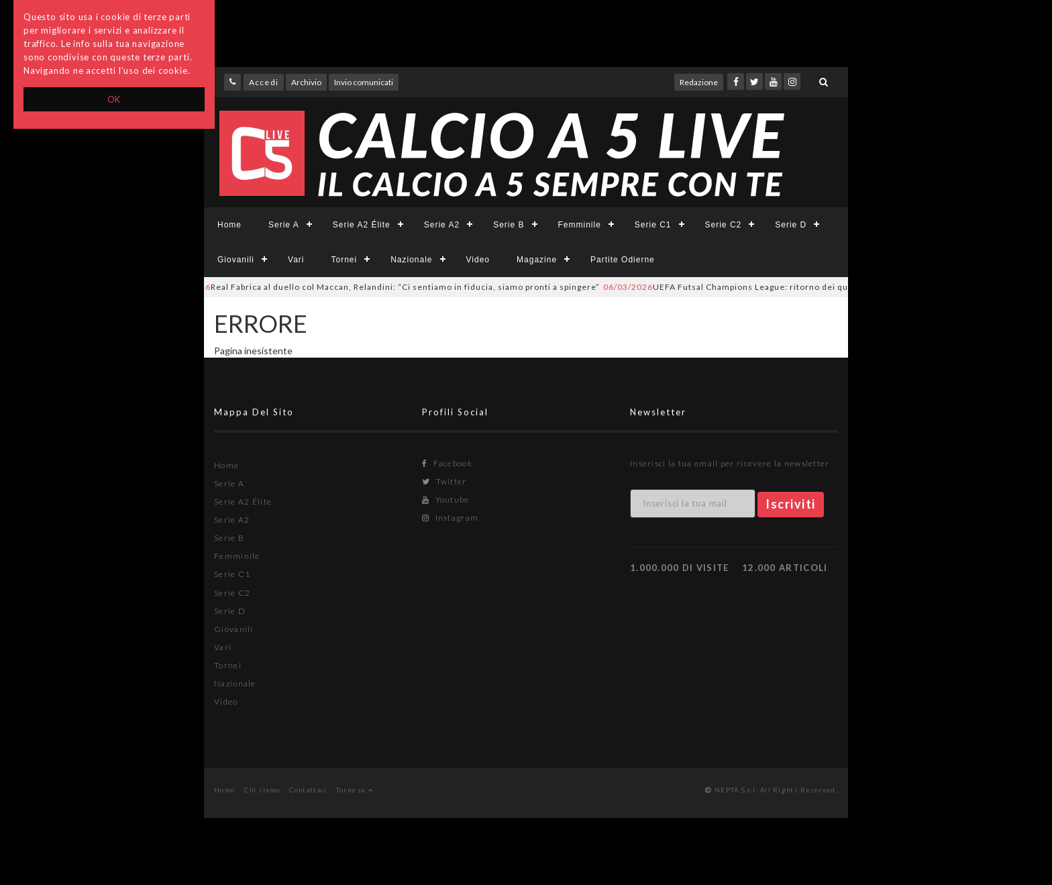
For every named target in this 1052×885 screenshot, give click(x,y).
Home (229, 224)
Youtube (446, 499)
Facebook (447, 463)
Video (478, 259)
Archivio (306, 82)
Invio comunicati (363, 82)
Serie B (508, 224)
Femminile (579, 224)
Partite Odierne (622, 259)
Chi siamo (262, 790)
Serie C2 (723, 224)
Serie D (790, 224)
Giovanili (235, 259)
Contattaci (308, 790)
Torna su (354, 790)
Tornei (344, 259)
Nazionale (411, 259)
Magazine (537, 259)
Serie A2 (442, 224)
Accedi (263, 82)
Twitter (444, 481)
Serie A (283, 224)
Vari (296, 259)
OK (114, 99)
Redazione (699, 82)
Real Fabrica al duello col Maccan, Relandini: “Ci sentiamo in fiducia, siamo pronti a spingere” (385, 287)
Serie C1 (653, 224)
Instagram (450, 518)
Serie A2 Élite (361, 224)
